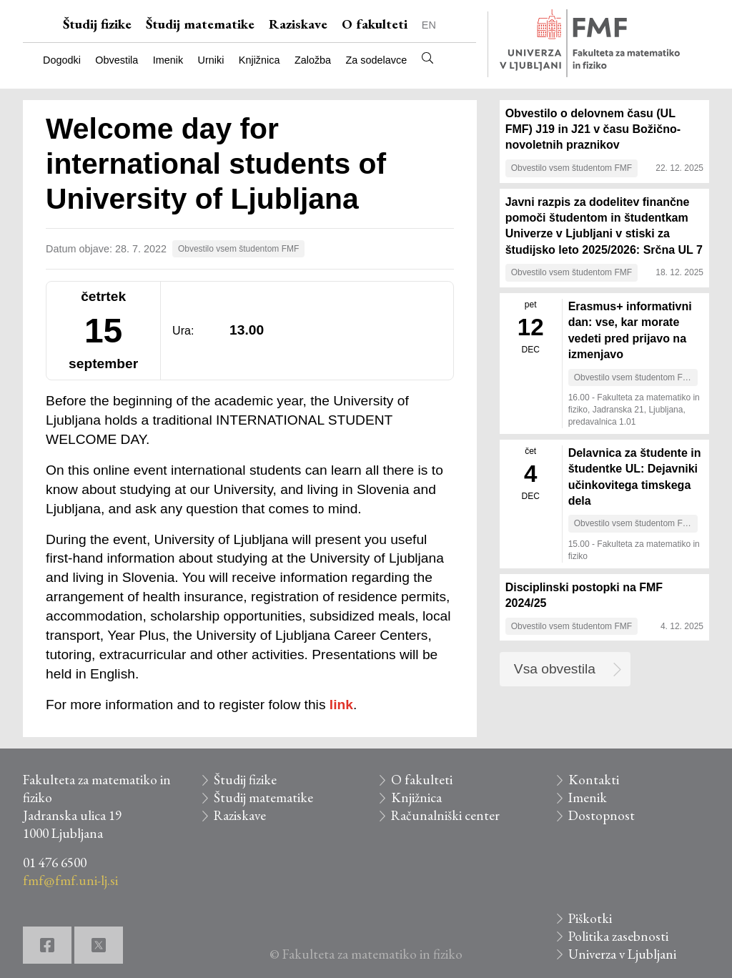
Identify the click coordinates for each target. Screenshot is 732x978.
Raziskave (298, 24)
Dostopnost (601, 815)
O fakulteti (374, 24)
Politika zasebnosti (618, 936)
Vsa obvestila (554, 668)
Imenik (168, 60)
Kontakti (593, 780)
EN (429, 25)
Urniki (211, 60)
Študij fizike (97, 24)
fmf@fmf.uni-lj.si (70, 880)
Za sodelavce (376, 60)
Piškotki (590, 918)
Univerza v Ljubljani (622, 954)
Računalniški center (445, 815)
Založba (313, 60)
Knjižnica (259, 60)
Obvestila (116, 60)
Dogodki (62, 60)
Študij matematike (200, 24)
